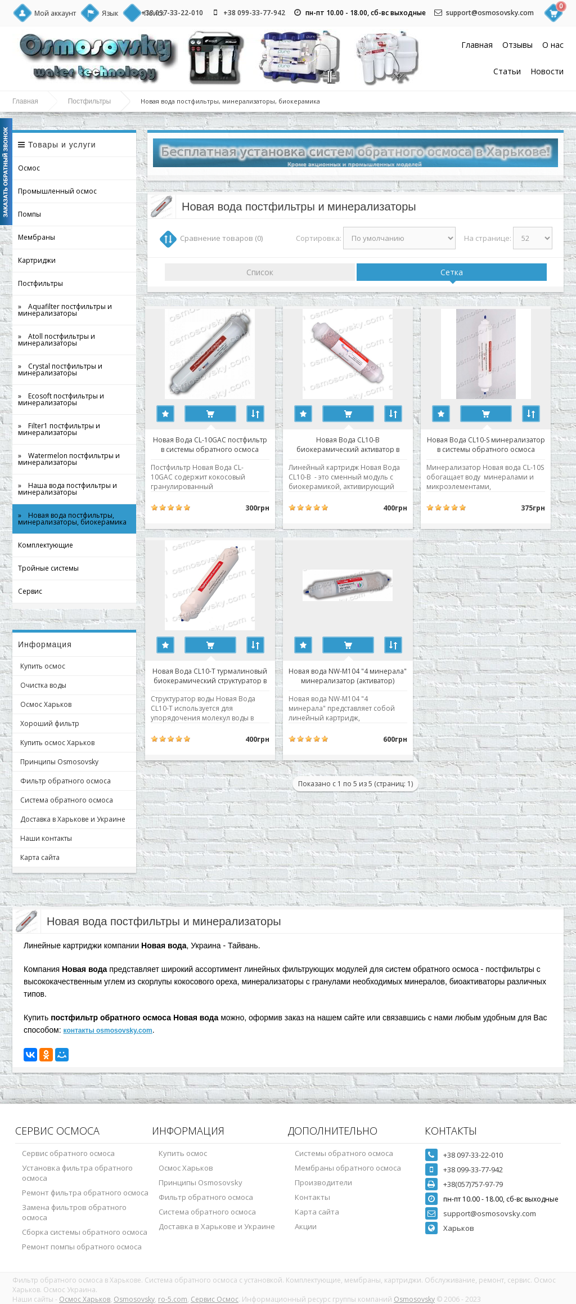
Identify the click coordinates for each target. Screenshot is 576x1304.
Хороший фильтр (49, 723)
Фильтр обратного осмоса (65, 781)
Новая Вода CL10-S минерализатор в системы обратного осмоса (498, 444)
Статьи (507, 71)
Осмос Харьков (45, 704)
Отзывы (517, 44)
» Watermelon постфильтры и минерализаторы (69, 459)
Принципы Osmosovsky (59, 762)
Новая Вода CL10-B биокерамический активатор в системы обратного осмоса (355, 444)
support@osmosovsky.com (490, 12)
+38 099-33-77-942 (254, 12)
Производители (323, 1182)
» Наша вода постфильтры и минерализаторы (67, 489)
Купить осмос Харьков (57, 742)
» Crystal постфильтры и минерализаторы (60, 369)
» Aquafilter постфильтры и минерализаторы (65, 310)
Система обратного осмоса (66, 800)
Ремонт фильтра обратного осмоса (85, 1193)
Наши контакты (46, 838)
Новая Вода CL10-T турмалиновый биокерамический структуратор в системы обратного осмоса (212, 675)
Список (259, 272)
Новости (547, 71)
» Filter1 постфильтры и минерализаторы (59, 429)
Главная (477, 44)
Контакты (312, 1197)
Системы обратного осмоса (344, 1153)
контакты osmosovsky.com (108, 1030)
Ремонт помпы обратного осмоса (82, 1247)
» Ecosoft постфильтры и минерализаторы (61, 399)
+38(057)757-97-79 (473, 1184)
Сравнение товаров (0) (221, 238)
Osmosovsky (134, 1299)
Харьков (458, 1228)
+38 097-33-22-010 (172, 12)
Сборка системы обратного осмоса (84, 1232)
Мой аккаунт (55, 13)
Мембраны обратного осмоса (348, 1168)
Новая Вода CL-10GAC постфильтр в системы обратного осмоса (212, 444)
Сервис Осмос (214, 1299)
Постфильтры (89, 101)
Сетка (451, 272)
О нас (553, 44)
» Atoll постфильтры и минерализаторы (56, 339)
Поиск (154, 13)
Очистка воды (43, 685)
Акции (306, 1226)
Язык (110, 13)
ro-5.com (172, 1299)
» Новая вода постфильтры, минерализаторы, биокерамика (72, 518)
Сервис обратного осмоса (68, 1153)
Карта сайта (40, 857)
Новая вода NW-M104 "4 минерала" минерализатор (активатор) (355, 675)
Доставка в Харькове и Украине (72, 819)
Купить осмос (42, 666)
